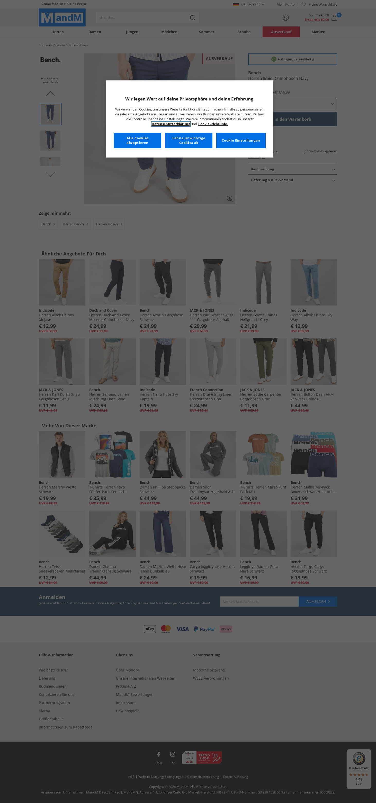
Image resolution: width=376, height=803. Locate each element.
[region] (189, 119)
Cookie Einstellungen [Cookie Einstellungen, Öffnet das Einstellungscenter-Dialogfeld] (241, 140)
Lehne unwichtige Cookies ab (188, 140)
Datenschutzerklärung (171, 124)
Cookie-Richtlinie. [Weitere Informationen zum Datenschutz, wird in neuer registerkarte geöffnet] (213, 124)
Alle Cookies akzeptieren (138, 140)
